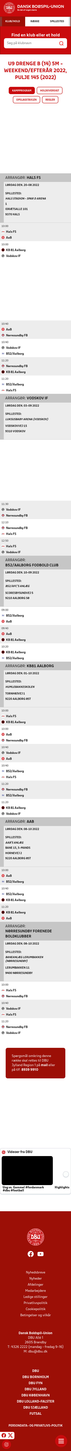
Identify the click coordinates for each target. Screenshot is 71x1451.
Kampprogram (21, 91)
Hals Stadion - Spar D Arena (25, 198)
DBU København (35, 1395)
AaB (30, 821)
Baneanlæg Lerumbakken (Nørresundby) (24, 959)
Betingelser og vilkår (35, 1315)
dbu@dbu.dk (37, 1351)
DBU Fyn (36, 1383)
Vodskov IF (37, 398)
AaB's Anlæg (14, 842)
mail (44, 1065)
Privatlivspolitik (35, 1303)
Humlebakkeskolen (19, 687)
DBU (35, 1371)
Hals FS (34, 177)
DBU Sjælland (35, 1407)
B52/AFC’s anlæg (17, 586)
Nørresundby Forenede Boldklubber (28, 933)
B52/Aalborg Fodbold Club (32, 565)
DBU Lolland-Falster (35, 1401)
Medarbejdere (35, 1290)
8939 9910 (29, 1069)
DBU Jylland (35, 1389)
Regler (50, 100)
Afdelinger (35, 1284)
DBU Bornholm (35, 1377)
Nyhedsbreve (35, 1272)
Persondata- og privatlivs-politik (36, 1425)
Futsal (35, 1413)
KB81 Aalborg (40, 666)
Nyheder (35, 1278)
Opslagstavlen (26, 100)
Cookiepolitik (35, 1309)
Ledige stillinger (35, 1296)
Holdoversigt (49, 91)
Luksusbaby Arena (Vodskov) (26, 419)
